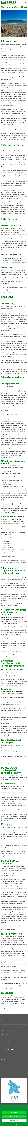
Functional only (14, 1116)
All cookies (14, 1112)
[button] (2, 24)
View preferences (14, 1120)
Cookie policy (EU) (5, 1041)
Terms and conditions (6, 1030)
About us (4, 1023)
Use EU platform (4, 379)
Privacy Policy (14, 1124)
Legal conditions (5, 1038)
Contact (3, 1026)
